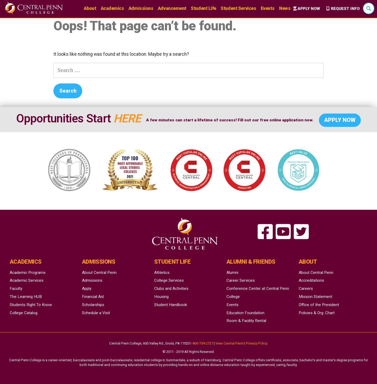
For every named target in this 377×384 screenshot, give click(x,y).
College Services (169, 280)
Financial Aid (93, 296)
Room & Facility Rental (246, 320)
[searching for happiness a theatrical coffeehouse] (265, 232)
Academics (112, 8)
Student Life (203, 8)
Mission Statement (315, 296)
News (284, 8)
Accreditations (311, 280)
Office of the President (319, 304)
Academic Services (26, 280)
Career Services (240, 280)
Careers (306, 288)
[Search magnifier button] (368, 8)
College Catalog (23, 312)
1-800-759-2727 (201, 343)
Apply (86, 288)
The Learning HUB (26, 296)
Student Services (238, 8)
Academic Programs (28, 272)
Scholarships (93, 304)
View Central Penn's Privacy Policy (241, 343)
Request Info (345, 8)
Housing (161, 296)
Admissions (141, 8)
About (90, 8)
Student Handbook (170, 304)
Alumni (232, 272)
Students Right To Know (31, 304)
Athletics (162, 272)
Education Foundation (245, 312)
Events (268, 8)
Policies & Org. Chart (317, 312)
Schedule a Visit (96, 312)
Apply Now (308, 8)
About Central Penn (99, 272)
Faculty (16, 288)
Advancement (172, 8)
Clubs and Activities (171, 288)
